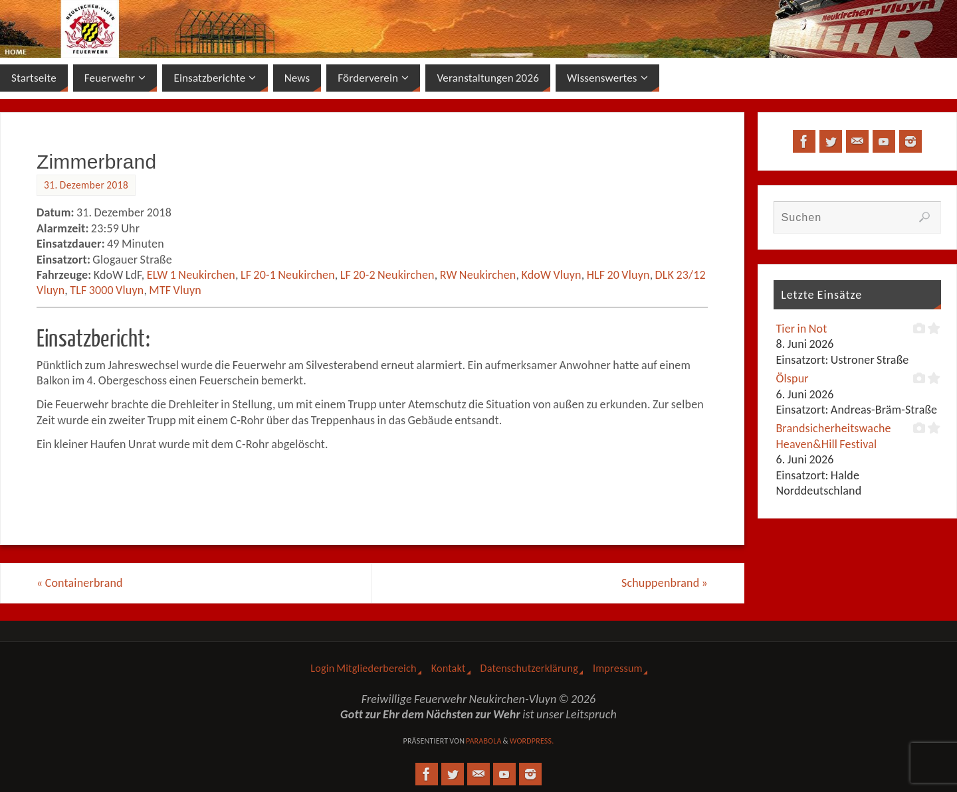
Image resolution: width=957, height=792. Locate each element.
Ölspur (792, 378)
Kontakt (448, 668)
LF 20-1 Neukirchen (288, 275)
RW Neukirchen (478, 275)
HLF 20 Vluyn (618, 275)
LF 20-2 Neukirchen (387, 275)
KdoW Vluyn (551, 275)
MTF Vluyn (175, 290)
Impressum (618, 668)
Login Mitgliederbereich (363, 668)
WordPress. (532, 741)
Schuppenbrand (664, 583)
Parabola (484, 741)
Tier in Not (801, 328)
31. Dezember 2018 (86, 185)
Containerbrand (80, 583)
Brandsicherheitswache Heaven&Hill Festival (833, 436)
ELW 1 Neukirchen (191, 275)
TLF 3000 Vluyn (107, 290)
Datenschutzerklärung (529, 668)
